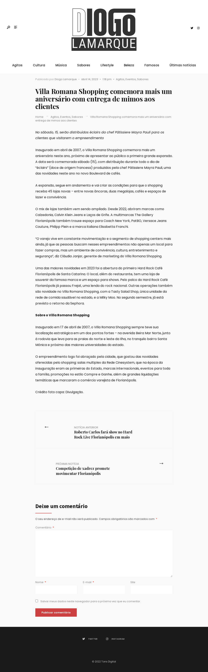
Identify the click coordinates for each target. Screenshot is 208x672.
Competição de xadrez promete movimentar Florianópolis (83, 469)
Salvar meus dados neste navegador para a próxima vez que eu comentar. (90, 601)
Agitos (17, 65)
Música (61, 65)
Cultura (39, 65)
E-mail (88, 582)
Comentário (44, 527)
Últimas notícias (183, 65)
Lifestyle (107, 65)
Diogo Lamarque (66, 79)
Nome (40, 582)
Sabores (83, 65)
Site (132, 582)
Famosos (151, 65)
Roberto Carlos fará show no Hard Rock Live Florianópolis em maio (103, 432)
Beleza (129, 65)
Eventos (131, 79)
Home (39, 117)
